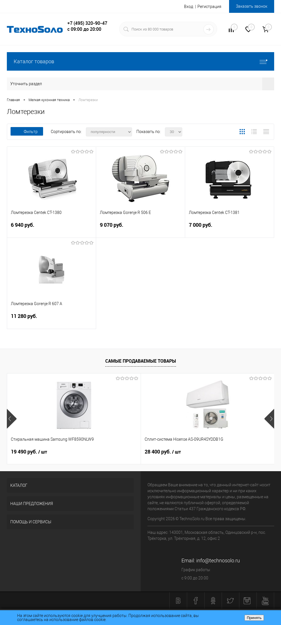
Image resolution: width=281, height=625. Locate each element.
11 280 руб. (51, 319)
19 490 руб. (29, 452)
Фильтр (27, 131)
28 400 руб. (118, 452)
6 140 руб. (201, 452)
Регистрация (209, 6)
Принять (254, 618)
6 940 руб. (51, 228)
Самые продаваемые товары (140, 361)
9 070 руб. (140, 228)
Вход (188, 6)
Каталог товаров (140, 61)
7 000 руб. (229, 228)
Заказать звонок (251, 6)
